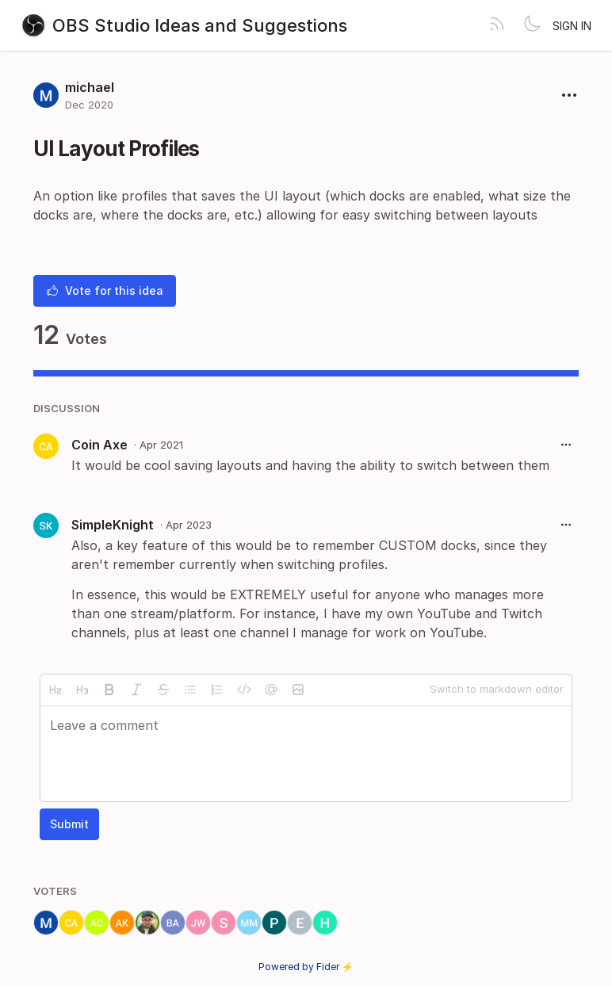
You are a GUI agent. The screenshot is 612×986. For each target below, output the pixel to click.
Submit (69, 824)
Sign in (572, 25)
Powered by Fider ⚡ (306, 967)
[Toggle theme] (532, 25)
